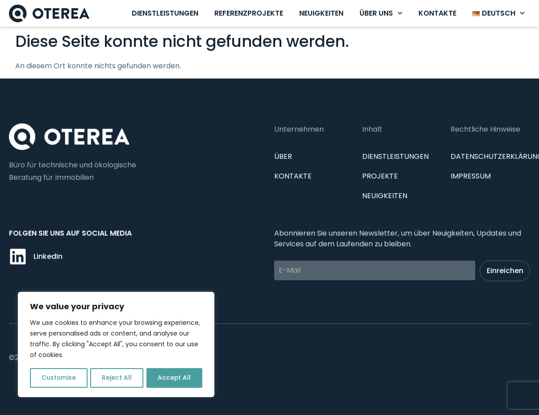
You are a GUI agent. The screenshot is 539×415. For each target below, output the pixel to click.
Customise (58, 378)
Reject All (117, 378)
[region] (116, 345)
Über (283, 156)
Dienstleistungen (165, 13)
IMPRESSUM (471, 176)
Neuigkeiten (321, 13)
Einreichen (505, 271)
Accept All (174, 378)
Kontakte (437, 13)
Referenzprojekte (248, 13)
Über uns (380, 13)
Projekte (380, 176)
